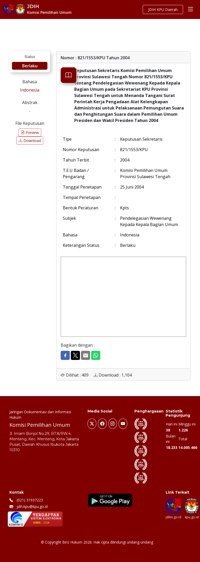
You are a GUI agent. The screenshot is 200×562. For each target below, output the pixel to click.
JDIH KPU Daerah (163, 9)
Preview (30, 132)
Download (30, 140)
